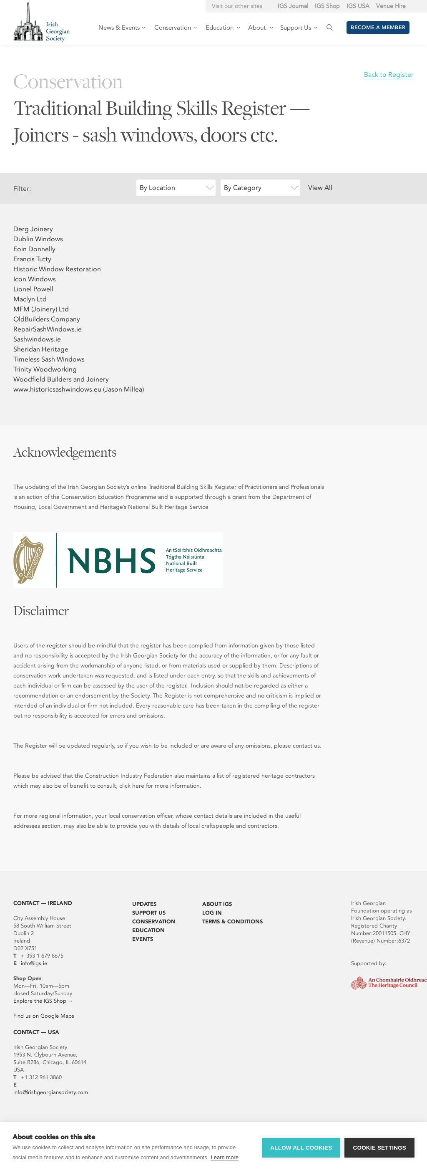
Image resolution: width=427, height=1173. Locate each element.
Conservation (154, 921)
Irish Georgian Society (41, 22)
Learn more (224, 1157)
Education (148, 930)
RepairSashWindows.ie (47, 329)
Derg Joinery (33, 229)
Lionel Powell (33, 289)
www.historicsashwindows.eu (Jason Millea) (78, 389)
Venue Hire (391, 6)
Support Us (149, 913)
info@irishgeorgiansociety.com (50, 1092)
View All (320, 188)
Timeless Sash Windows (49, 359)
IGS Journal (293, 6)
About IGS (217, 904)
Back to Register (389, 74)
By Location (157, 188)
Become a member (378, 27)
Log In (212, 913)
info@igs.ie (34, 963)
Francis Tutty (32, 259)
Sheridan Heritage (40, 349)
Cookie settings (379, 1148)
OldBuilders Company (46, 319)
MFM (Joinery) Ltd (41, 309)
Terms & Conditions (232, 921)
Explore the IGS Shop (39, 1001)
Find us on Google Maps (43, 1016)
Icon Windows (34, 279)
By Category (242, 188)
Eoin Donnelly (34, 249)
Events (142, 939)
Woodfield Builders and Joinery (61, 379)
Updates (144, 904)
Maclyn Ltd (30, 299)
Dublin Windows (38, 239)
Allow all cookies (301, 1148)
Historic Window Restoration (57, 269)
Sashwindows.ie (37, 339)
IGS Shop (327, 6)
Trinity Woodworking (45, 369)
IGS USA (358, 6)
